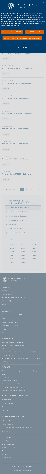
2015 (34, 255)
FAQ (3, 333)
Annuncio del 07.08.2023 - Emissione (16, 144)
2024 (34, 245)
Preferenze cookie (8, 403)
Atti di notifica (6, 431)
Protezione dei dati (8, 424)
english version (23, 48)
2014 (12, 259)
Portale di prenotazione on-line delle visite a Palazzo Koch (20, 358)
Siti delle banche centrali (10, 384)
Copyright (5, 410)
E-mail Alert (7, 457)
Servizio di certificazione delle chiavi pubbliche (17, 427)
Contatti (4, 304)
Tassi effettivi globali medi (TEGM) (13, 326)
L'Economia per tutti (8, 355)
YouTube (6, 441)
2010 (23, 262)
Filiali (3, 318)
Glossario (5, 329)
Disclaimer (5, 407)
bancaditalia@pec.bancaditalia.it (15, 297)
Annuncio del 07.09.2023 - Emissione (16, 83)
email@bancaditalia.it (13, 301)
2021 (34, 248)
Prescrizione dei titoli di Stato (18, 220)
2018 (34, 252)
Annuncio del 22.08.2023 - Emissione (17, 129)
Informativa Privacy (8, 400)
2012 (34, 259)
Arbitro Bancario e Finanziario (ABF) (13, 345)
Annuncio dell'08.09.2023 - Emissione (17, 68)
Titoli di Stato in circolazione (18, 216)
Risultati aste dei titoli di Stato (19, 212)
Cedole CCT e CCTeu (16, 229)
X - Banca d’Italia (8, 444)
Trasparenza (6, 420)
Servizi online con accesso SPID (12, 315)
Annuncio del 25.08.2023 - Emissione (17, 98)
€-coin (4, 374)
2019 (23, 252)
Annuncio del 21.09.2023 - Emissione (16, 53)
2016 (23, 255)
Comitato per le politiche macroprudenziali (15, 390)
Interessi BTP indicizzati (17, 233)
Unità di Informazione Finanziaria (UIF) (14, 342)
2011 (12, 262)
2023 (12, 248)
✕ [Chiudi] (43, 2)
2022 (23, 248)
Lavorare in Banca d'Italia (10, 322)
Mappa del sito (6, 311)
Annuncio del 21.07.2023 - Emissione (16, 174)
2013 (23, 259)
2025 (23, 245)
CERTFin (4, 377)
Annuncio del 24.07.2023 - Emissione (16, 159)
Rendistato (12, 224)
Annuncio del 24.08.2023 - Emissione (17, 114)
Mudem (4, 362)
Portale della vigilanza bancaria (12, 387)
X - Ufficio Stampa (8, 447)
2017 (12, 255)
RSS (4, 454)
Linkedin (5, 451)
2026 (12, 245)
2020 (12, 252)
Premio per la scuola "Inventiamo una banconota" (17, 352)
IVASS (4, 348)
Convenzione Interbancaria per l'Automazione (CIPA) (18, 371)
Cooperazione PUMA (8, 380)
